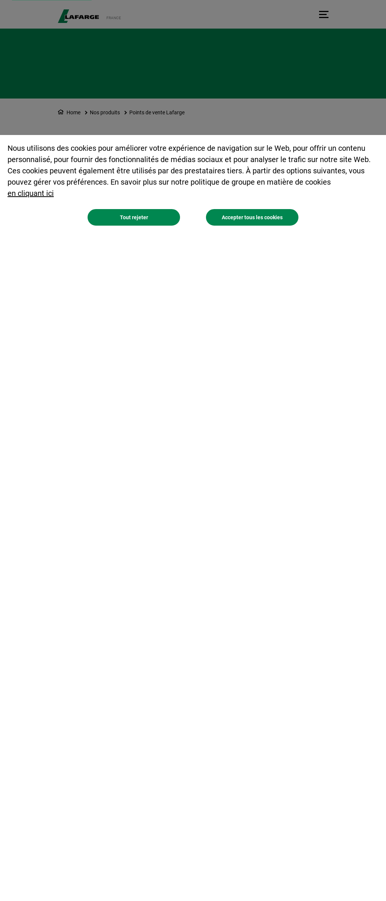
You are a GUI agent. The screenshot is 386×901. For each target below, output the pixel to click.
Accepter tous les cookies (252, 217)
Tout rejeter (134, 217)
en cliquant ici (31, 193)
